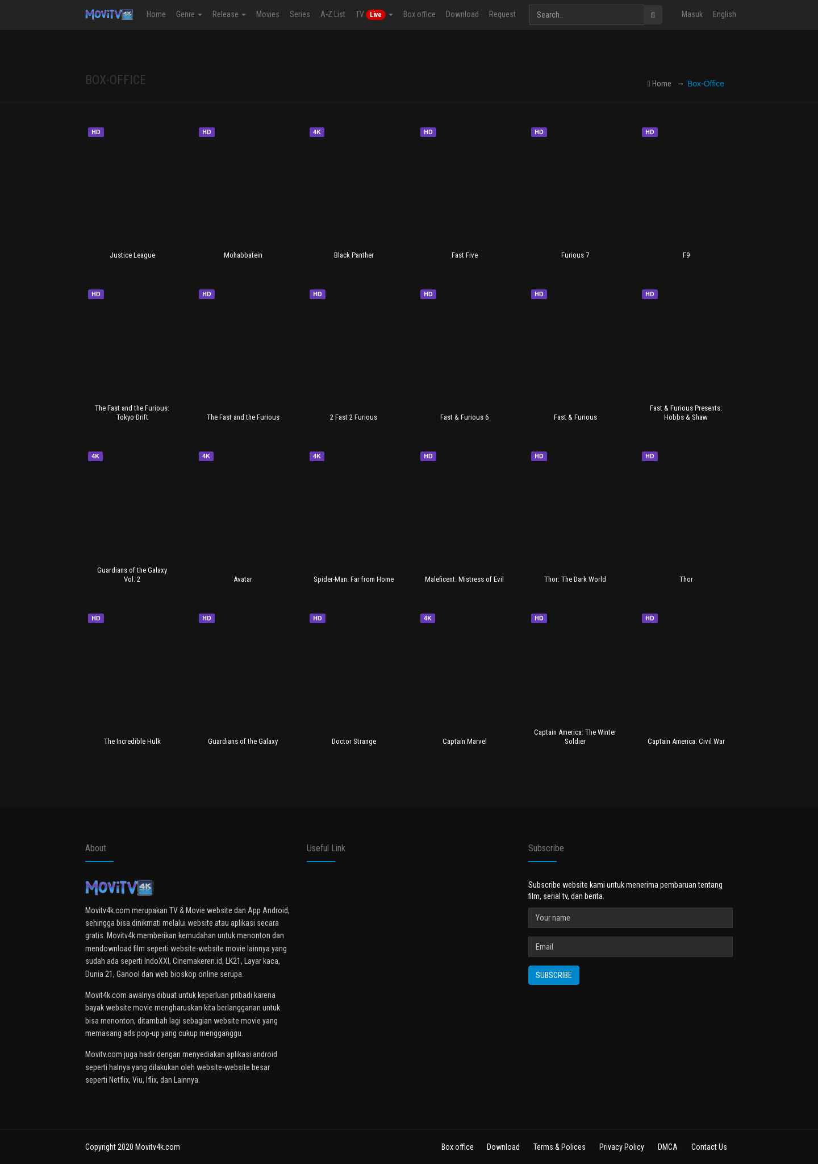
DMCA (668, 1146)
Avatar (242, 579)
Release (229, 14)
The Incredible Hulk (132, 741)
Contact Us (709, 1146)
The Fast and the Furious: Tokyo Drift (132, 412)
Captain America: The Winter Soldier (575, 736)
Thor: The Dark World (575, 579)
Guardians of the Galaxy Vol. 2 (132, 574)
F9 (686, 255)
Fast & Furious (575, 417)
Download (462, 14)
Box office (419, 14)
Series (300, 14)
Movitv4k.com (157, 1146)
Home (156, 14)
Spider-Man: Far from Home (354, 579)
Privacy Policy (621, 1146)
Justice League (132, 255)
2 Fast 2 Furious (353, 417)
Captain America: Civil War (686, 741)
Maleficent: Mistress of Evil (464, 579)
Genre (189, 14)
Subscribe (554, 975)
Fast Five (465, 255)
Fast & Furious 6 (464, 417)
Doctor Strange (354, 741)
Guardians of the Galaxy (243, 741)
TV (374, 15)
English (724, 14)
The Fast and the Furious (243, 417)
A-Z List (332, 14)
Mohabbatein (243, 255)
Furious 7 (575, 255)
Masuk (692, 14)
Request (502, 14)
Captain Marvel (465, 741)
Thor (686, 579)
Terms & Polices (559, 1146)
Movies (267, 14)
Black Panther (354, 255)
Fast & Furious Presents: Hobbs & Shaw (686, 412)
